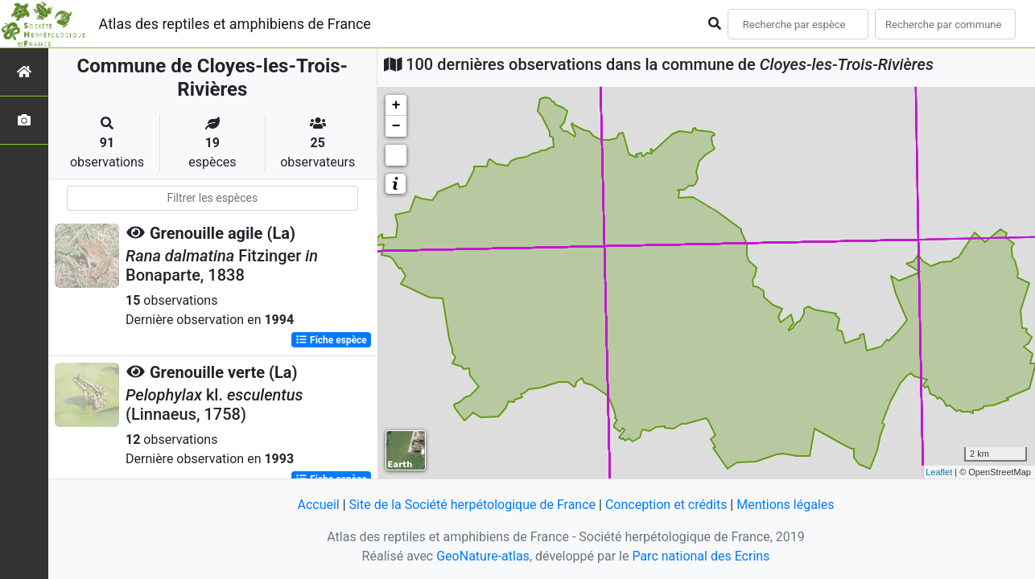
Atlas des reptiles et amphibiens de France (235, 23)
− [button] (396, 126)
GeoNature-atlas (483, 556)
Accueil (318, 504)
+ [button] (396, 105)
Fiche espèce (331, 340)
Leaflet (939, 472)
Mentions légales (785, 504)
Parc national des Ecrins (700, 556)
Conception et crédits (666, 504)
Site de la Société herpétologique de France (472, 504)
